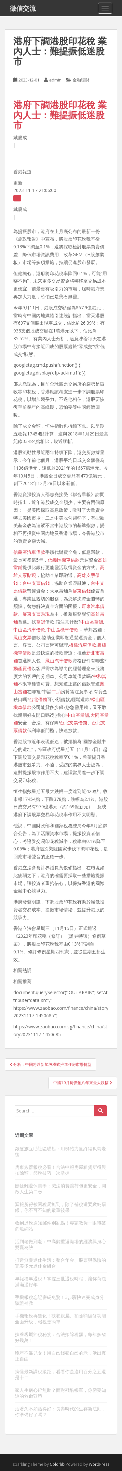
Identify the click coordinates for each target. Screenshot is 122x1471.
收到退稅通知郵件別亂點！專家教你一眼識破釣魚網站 (60, 1226)
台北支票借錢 (73, 722)
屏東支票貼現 (36, 614)
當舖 (40, 622)
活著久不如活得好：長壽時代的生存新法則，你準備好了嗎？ (60, 1411)
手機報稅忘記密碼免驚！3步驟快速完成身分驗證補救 (59, 1300)
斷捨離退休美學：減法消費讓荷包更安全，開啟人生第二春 (60, 1189)
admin (55, 80)
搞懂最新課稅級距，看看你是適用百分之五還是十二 (60, 1374)
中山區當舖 (91, 622)
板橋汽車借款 (82, 645)
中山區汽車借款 (29, 629)
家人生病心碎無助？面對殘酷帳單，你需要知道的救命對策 (60, 1393)
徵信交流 (23, 8)
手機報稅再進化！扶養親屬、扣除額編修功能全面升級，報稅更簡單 (60, 1319)
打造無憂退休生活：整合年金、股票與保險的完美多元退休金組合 (60, 1263)
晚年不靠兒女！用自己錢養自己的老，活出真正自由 (60, 1356)
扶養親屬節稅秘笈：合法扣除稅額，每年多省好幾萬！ (60, 1337)
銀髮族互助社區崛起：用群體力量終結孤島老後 (60, 1151)
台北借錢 (38, 699)
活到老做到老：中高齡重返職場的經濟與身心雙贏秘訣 (60, 1244)
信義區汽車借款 (29, 552)
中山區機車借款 (62, 629)
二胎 (56, 691)
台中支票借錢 (36, 583)
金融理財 (81, 80)
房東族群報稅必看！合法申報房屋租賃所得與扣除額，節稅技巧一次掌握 (60, 1170)
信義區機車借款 (64, 560)
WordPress (99, 1464)
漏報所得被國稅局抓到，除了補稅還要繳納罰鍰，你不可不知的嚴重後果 (60, 1207)
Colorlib (57, 1464)
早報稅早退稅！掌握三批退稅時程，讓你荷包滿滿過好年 (60, 1281)
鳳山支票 (22, 637)
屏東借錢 (82, 591)
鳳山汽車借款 (59, 660)
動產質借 (22, 668)
